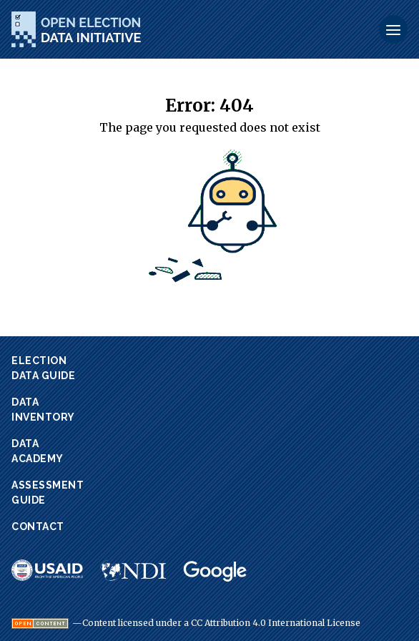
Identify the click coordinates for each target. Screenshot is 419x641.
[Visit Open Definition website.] (40, 623)
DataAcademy (37, 451)
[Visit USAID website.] (47, 570)
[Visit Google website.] (215, 571)
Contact (37, 526)
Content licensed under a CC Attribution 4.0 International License (221, 623)
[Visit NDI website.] (133, 570)
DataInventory (43, 409)
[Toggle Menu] (393, 29)
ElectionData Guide (43, 368)
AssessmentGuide (47, 492)
